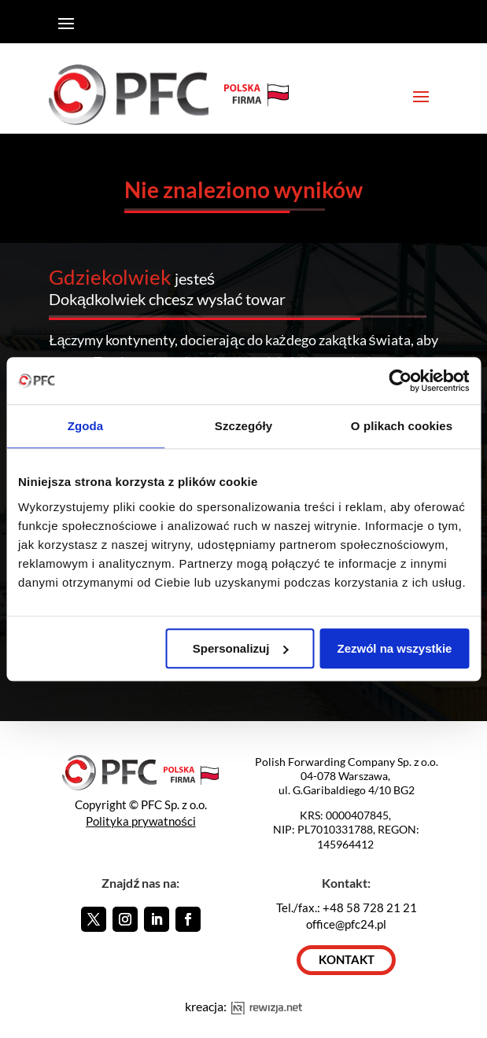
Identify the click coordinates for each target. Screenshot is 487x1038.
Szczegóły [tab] (243, 425)
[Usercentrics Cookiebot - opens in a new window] (400, 380)
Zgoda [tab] (86, 425)
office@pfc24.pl (346, 924)
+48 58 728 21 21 (370, 907)
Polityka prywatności (141, 821)
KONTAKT (346, 959)
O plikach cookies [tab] (401, 425)
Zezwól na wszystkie (395, 648)
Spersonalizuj (241, 648)
